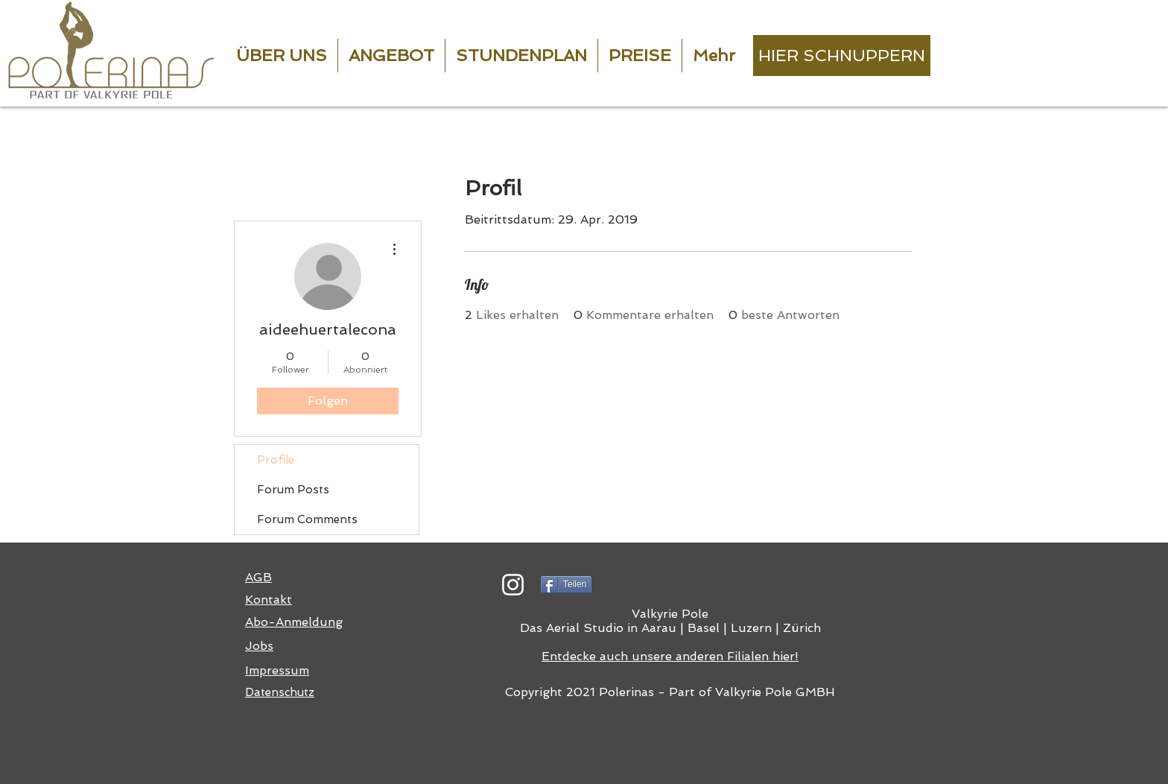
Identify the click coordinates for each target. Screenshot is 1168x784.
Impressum (277, 670)
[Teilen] (566, 584)
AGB (258, 577)
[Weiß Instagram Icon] (512, 584)
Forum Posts (293, 489)
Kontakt (268, 599)
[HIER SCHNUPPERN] (841, 55)
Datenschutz (279, 692)
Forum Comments (307, 519)
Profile (275, 460)
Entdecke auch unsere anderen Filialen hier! (670, 656)
